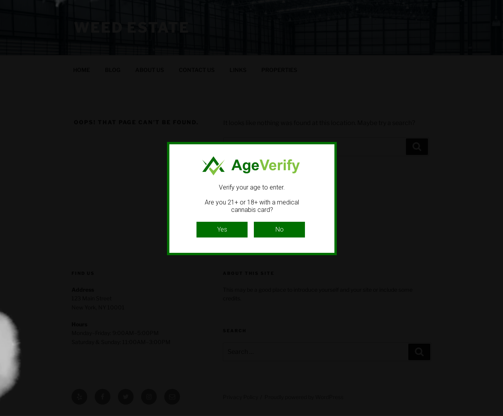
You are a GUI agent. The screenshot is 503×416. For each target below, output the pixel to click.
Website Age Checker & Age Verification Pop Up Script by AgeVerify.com (493, 414)
